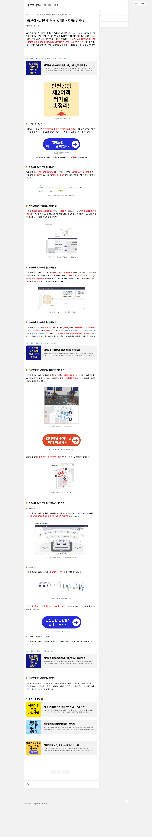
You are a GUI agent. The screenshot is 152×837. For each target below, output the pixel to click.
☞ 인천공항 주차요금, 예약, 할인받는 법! (41, 343)
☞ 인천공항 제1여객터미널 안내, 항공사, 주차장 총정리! (47, 58)
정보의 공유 (34, 5)
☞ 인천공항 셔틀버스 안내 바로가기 (39, 651)
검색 (122, 5)
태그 (49, 5)
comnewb (44, 832)
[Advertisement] (44, 793)
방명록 (56, 5)
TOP (126, 830)
